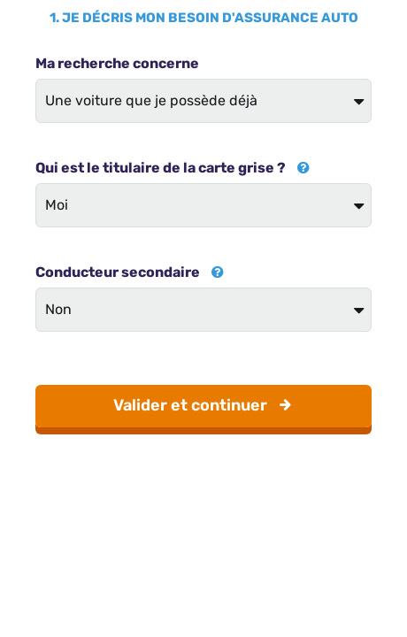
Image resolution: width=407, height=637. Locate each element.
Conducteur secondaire (129, 272)
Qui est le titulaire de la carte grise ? (172, 167)
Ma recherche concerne (117, 63)
